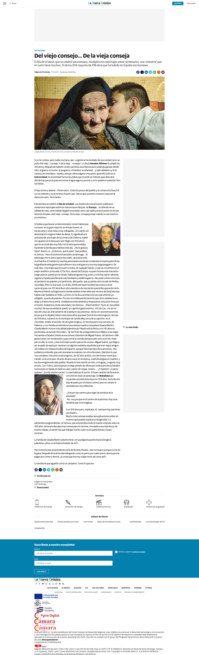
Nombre (37, 549)
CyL (86, 588)
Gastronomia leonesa (43, 522)
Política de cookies (91, 592)
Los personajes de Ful (155, 522)
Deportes (126, 588)
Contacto (117, 592)
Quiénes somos (106, 592)
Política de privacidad (73, 592)
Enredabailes (135, 522)
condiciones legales (138, 552)
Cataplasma (39, 528)
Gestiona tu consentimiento (134, 592)
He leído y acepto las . (130, 552)
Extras (148, 588)
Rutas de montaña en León (108, 522)
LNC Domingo (40, 484)
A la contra (88, 522)
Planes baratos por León (68, 522)
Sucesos (77, 588)
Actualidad (52, 588)
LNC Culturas (39, 51)
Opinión (137, 588)
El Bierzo (66, 588)
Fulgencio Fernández (43, 482)
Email (36, 559)
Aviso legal (59, 592)
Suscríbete (41, 572)
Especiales (113, 588)
